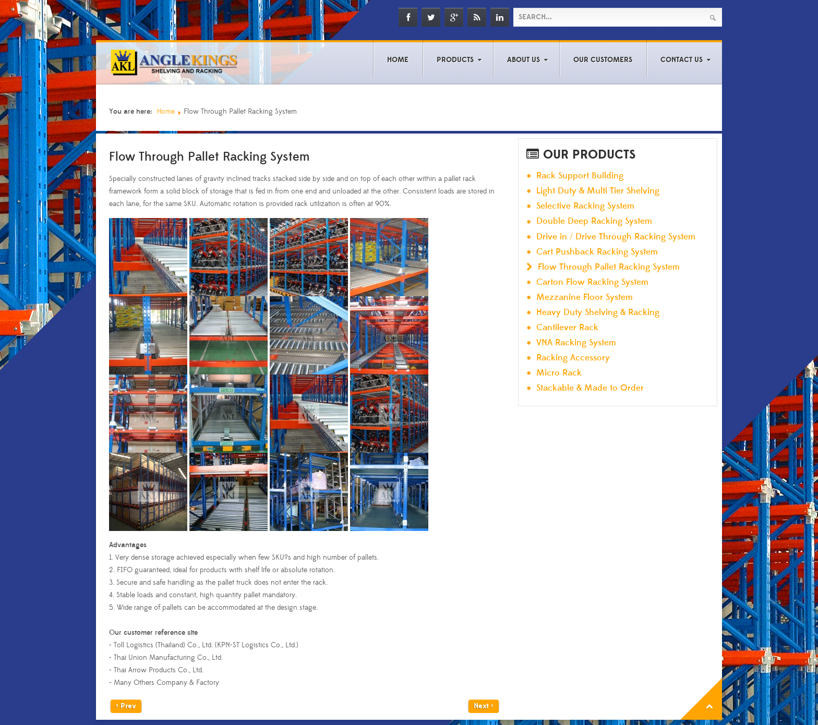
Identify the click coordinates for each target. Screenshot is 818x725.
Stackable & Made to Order (590, 388)
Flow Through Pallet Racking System (609, 267)
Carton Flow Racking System (592, 282)
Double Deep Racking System (594, 221)
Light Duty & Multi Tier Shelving (597, 191)
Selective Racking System (585, 206)
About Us (523, 60)
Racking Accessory (573, 358)
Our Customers (602, 60)
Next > (484, 706)
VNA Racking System (576, 342)
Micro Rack (559, 373)
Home (397, 60)
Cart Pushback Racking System (597, 252)
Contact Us (681, 60)
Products (455, 60)
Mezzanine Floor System (584, 297)
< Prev (126, 706)
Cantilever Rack (567, 327)
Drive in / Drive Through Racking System (615, 237)
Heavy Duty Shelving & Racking (597, 312)
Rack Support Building (579, 176)
